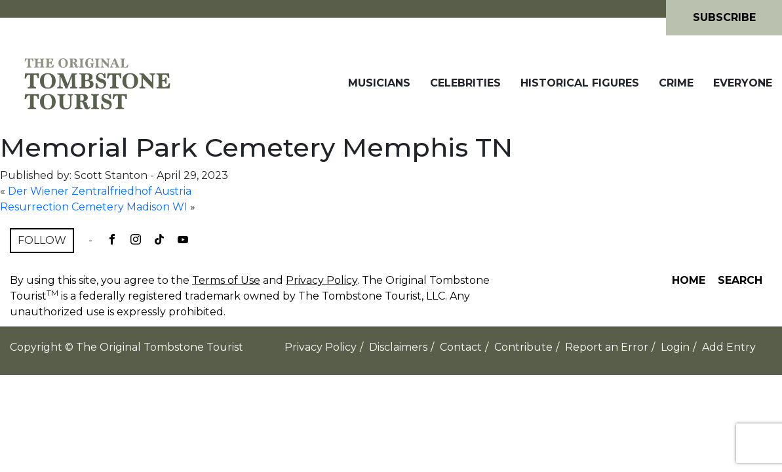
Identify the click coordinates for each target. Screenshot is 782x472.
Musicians (379, 83)
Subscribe (724, 17)
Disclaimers (398, 347)
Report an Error (606, 347)
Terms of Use (226, 280)
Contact (461, 347)
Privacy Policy (321, 280)
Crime (676, 83)
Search (740, 280)
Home (688, 280)
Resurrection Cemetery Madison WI (93, 207)
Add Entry (729, 347)
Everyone (742, 83)
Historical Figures (579, 83)
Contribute (523, 347)
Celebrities (465, 83)
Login (675, 347)
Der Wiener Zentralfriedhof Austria (99, 191)
